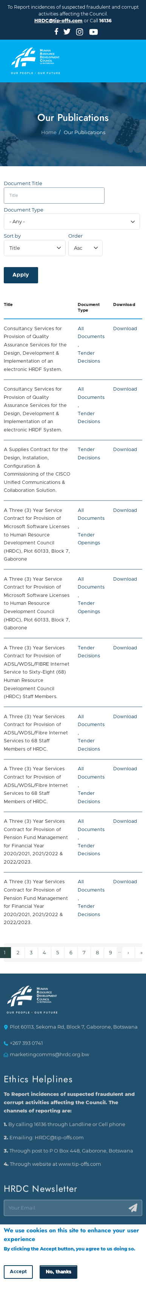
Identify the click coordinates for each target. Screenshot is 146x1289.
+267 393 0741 (26, 1046)
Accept (18, 1272)
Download (125, 328)
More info (15, 1257)
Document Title (23, 183)
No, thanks (58, 1272)
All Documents (91, 333)
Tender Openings (89, 539)
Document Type (23, 210)
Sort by (12, 236)
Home (49, 151)
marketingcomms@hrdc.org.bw (49, 1058)
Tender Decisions (89, 357)
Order (75, 236)
